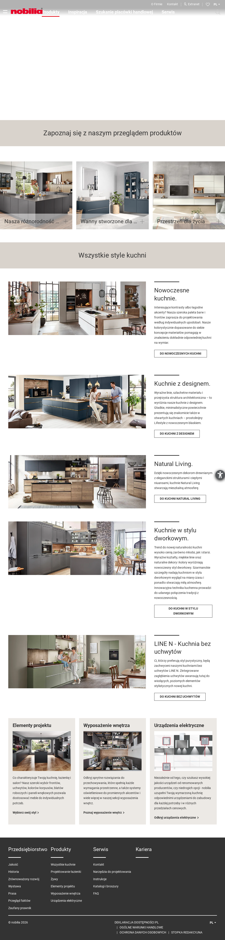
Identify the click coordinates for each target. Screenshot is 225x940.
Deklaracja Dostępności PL (137, 922)
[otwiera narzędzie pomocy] (220, 475)
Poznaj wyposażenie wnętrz (102, 812)
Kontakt (172, 4)
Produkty (50, 12)
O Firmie (156, 4)
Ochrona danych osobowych (143, 932)
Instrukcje (100, 879)
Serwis (168, 12)
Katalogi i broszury (105, 886)
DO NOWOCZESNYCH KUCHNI (180, 353)
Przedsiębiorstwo (27, 849)
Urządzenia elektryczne (66, 900)
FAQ (96, 893)
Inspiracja (77, 12)
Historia (13, 871)
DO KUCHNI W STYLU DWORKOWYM (183, 611)
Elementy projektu (63, 886)
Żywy (54, 879)
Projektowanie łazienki (66, 871)
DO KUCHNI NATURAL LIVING (180, 498)
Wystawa (14, 886)
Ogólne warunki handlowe (141, 927)
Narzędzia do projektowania (112, 871)
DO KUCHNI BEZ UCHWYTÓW (180, 696)
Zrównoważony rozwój (23, 879)
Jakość (13, 864)
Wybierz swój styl (24, 812)
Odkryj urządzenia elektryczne (175, 817)
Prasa (12, 893)
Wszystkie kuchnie (63, 864)
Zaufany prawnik (19, 908)
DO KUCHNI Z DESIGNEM (177, 433)
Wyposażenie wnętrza (65, 893)
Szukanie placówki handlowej (124, 12)
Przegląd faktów (19, 900)
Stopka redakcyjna (186, 932)
